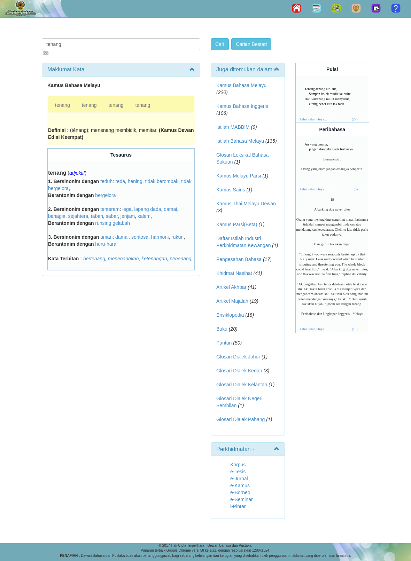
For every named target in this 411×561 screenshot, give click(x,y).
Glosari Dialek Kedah (239, 370)
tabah (97, 216)
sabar (112, 216)
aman (106, 237)
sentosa (139, 237)
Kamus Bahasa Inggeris (242, 106)
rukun (177, 237)
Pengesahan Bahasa (239, 259)
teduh (106, 181)
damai (170, 209)
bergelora (105, 195)
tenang (62, 105)
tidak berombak (162, 181)
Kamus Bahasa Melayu (241, 85)
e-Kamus (240, 485)
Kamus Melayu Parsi (238, 176)
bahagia (56, 216)
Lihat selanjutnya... (313, 119)
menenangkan (123, 258)
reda (120, 181)
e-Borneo (240, 492)
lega (126, 209)
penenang (180, 258)
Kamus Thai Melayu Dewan (246, 203)
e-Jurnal (239, 478)
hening (135, 181)
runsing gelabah (112, 223)
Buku (221, 329)
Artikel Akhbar (231, 287)
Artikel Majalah (232, 301)
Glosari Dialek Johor (238, 356)
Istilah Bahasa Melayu (240, 141)
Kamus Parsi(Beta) (236, 224)
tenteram (109, 209)
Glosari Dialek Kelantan (241, 384)
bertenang (94, 258)
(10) (355, 329)
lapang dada (147, 209)
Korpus (238, 464)
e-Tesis (238, 471)
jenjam (128, 216)
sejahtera (78, 216)
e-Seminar (241, 499)
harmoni (160, 237)
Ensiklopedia (230, 315)
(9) (356, 189)
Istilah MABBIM (233, 127)
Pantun (224, 343)
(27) (355, 119)
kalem (144, 216)
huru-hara (105, 244)
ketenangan (154, 258)
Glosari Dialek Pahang (240, 419)
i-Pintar (238, 506)
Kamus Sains (230, 189)
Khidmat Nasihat (234, 273)
